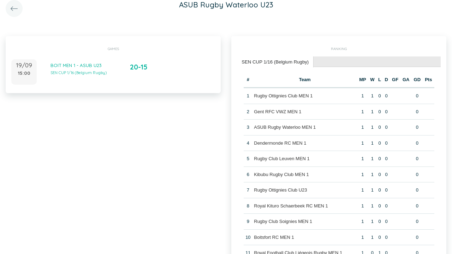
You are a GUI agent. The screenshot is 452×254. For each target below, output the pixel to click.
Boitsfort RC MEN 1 (274, 237)
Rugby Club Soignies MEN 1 (283, 221)
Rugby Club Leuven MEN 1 (282, 158)
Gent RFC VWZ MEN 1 (277, 111)
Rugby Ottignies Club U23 (280, 189)
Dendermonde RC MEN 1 (280, 142)
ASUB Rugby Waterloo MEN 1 (285, 126)
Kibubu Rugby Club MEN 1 (281, 174)
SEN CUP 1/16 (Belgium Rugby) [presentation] (275, 61)
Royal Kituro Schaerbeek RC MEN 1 (291, 205)
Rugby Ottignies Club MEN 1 (283, 95)
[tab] (275, 61)
